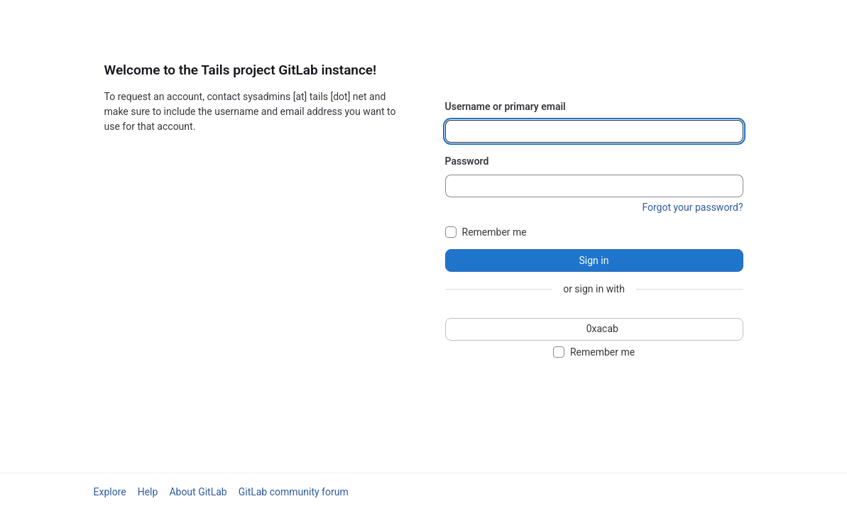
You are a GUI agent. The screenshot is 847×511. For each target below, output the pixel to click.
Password (467, 161)
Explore (110, 492)
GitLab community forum (294, 492)
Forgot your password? (692, 207)
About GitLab (197, 492)
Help (148, 492)
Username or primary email (505, 106)
